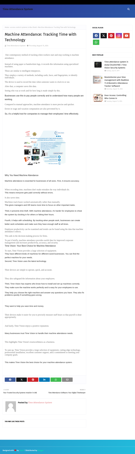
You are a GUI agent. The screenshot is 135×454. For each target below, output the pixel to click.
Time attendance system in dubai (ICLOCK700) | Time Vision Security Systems (116, 65)
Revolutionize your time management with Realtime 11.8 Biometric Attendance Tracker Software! (116, 81)
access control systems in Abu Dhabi (23, 27)
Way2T (21, 450)
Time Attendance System (18, 9)
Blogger (41, 450)
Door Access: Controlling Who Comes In (115, 97)
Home (7, 27)
